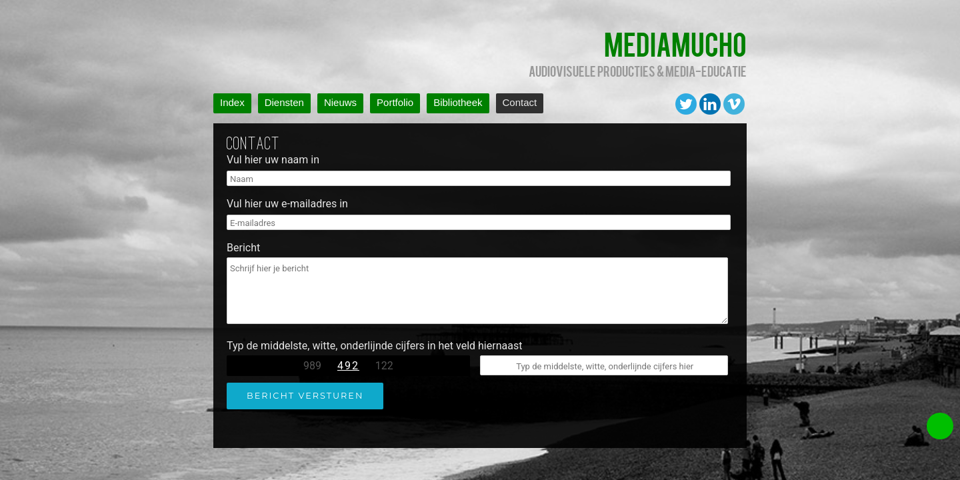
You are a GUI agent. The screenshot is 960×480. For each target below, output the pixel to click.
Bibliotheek (457, 102)
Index (232, 102)
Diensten (284, 102)
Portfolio (395, 102)
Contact (520, 102)
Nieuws (340, 102)
